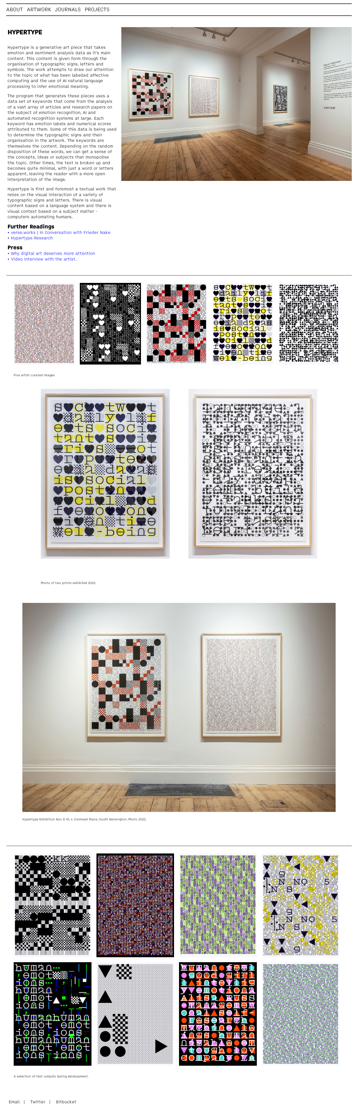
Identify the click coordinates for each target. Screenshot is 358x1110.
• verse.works (21, 233)
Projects (97, 9)
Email (15, 1102)
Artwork (39, 9)
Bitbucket (66, 1102)
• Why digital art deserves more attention (51, 254)
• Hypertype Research (30, 238)
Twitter (37, 1102)
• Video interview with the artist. (42, 260)
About (14, 9)
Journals (68, 9)
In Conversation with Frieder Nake (74, 233)
